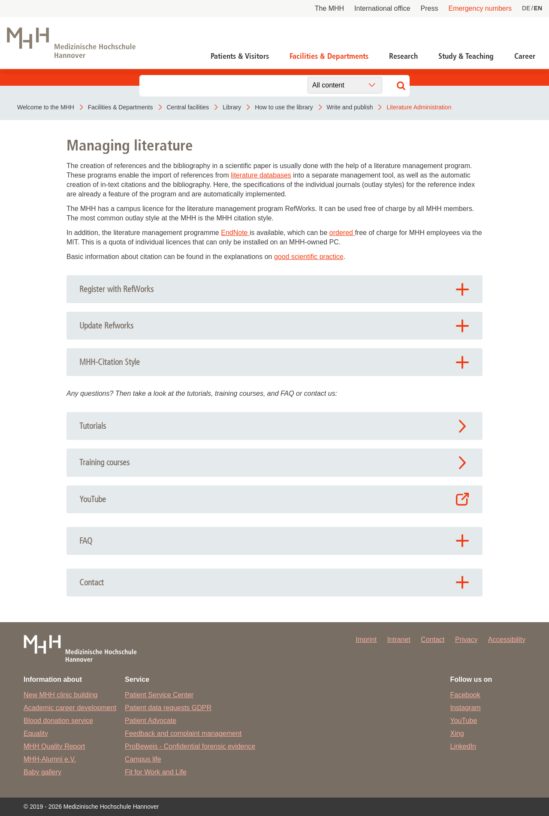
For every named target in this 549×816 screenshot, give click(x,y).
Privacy (466, 639)
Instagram (465, 707)
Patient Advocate (150, 720)
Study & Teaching (466, 56)
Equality (36, 733)
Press (429, 8)
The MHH (329, 8)
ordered (342, 232)
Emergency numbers (480, 8)
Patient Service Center (159, 695)
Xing (457, 733)
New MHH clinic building (61, 695)
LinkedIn (463, 746)
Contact (432, 639)
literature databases (261, 175)
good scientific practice (309, 256)
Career (524, 56)
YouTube (463, 720)
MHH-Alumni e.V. (50, 759)
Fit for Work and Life (156, 772)
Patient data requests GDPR (168, 707)
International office (382, 8)
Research (403, 56)
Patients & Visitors (240, 56)
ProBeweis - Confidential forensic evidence (190, 746)
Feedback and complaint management (183, 733)
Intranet (398, 639)
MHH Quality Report (54, 746)
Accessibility (506, 639)
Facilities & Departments (329, 56)
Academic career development (70, 707)
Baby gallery (42, 772)
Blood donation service (58, 720)
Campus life (143, 759)
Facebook (465, 695)
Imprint (366, 639)
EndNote (235, 232)
